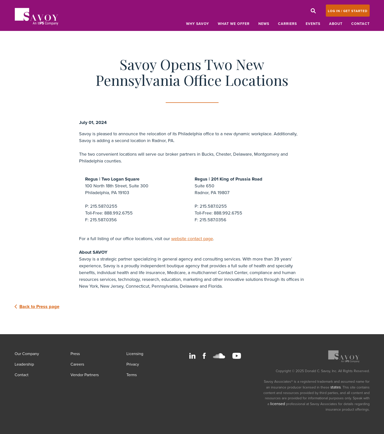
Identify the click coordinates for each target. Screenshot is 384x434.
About (335, 24)
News (263, 24)
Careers (77, 364)
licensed (277, 403)
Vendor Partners (85, 374)
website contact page (192, 238)
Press (75, 353)
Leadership (24, 364)
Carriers (287, 24)
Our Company (27, 353)
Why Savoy (197, 24)
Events (313, 24)
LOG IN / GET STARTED (347, 11)
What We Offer (234, 24)
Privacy (132, 364)
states (335, 387)
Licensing (134, 353)
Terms (131, 374)
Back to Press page (37, 306)
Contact (360, 24)
